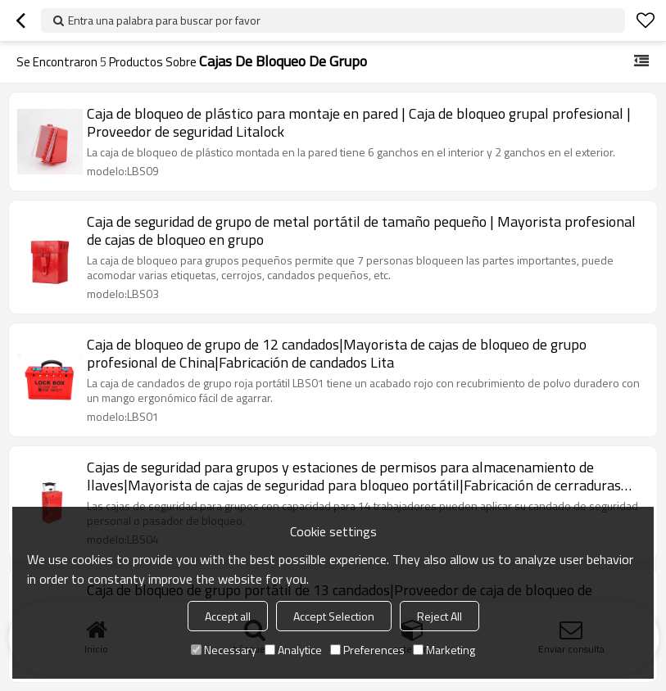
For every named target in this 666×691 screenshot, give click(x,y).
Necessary (223, 649)
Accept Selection (333, 616)
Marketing (444, 649)
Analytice (293, 649)
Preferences (367, 649)
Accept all (228, 616)
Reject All (439, 616)
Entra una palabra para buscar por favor (164, 20)
